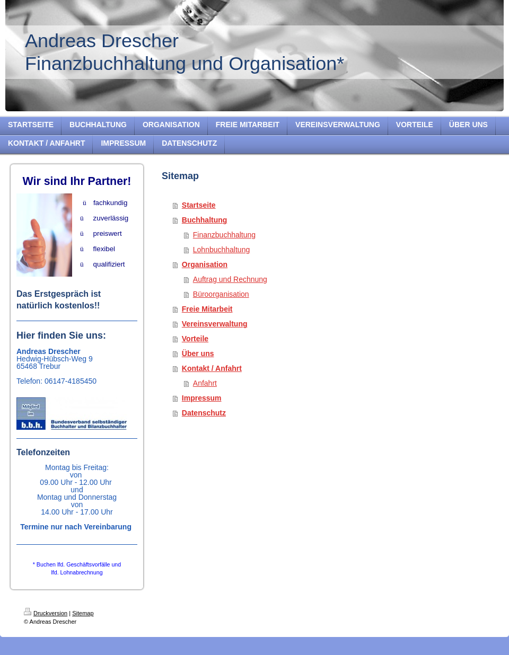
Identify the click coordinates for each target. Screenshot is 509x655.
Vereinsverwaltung (215, 324)
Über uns (198, 353)
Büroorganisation (221, 294)
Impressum (202, 398)
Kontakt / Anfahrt (212, 368)
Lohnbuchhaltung (221, 249)
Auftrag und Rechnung (230, 279)
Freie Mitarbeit (207, 309)
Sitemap (82, 613)
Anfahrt (205, 383)
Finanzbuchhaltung (224, 235)
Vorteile (195, 338)
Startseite (199, 205)
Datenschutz (204, 413)
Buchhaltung (204, 220)
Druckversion (45, 613)
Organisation (204, 264)
